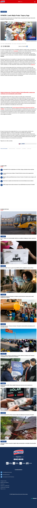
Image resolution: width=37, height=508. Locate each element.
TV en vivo (2, 484)
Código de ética (3, 480)
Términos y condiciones (5, 485)
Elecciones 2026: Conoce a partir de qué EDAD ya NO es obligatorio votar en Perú (17, 267)
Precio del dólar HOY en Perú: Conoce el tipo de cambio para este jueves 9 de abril (17, 414)
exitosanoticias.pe (6, 474)
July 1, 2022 (21, 143)
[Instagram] (19, 459)
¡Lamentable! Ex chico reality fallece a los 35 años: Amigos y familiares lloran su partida (18, 169)
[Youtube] (17, 459)
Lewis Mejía (24, 148)
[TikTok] (22, 459)
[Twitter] (16, 459)
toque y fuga (29, 148)
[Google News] (21, 459)
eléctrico (33, 64)
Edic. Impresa (4, 11)
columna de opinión (12, 148)
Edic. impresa (14, 43)
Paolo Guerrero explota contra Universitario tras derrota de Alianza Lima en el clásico (18, 180)
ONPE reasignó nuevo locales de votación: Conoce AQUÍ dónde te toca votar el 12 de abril (19, 184)
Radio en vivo (3, 488)
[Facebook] (14, 459)
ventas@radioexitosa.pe (7, 472)
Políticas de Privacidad (5, 487)
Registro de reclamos (5, 482)
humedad (16, 50)
